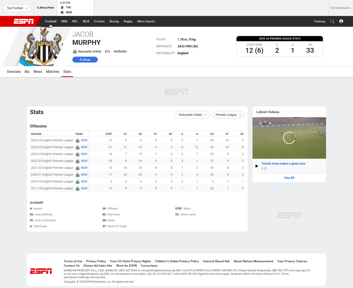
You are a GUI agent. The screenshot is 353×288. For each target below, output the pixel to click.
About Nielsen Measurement (253, 261)
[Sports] (17, 8)
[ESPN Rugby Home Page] (128, 21)
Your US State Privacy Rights (130, 261)
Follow (85, 59)
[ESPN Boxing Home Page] (114, 21)
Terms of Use (73, 261)
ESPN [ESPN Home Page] (24, 21)
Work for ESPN (126, 265)
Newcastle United (89, 51)
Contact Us (72, 265)
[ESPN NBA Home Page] (64, 21)
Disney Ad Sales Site (98, 265)
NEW (84, 140)
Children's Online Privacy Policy (177, 261)
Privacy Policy (96, 261)
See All (289, 178)
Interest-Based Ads (216, 261)
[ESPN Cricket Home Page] (99, 21)
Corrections (149, 265)
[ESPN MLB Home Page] (86, 21)
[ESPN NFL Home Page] (75, 21)
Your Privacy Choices (292, 261)
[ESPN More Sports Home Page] (146, 21)
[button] (332, 21)
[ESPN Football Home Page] (50, 21)
